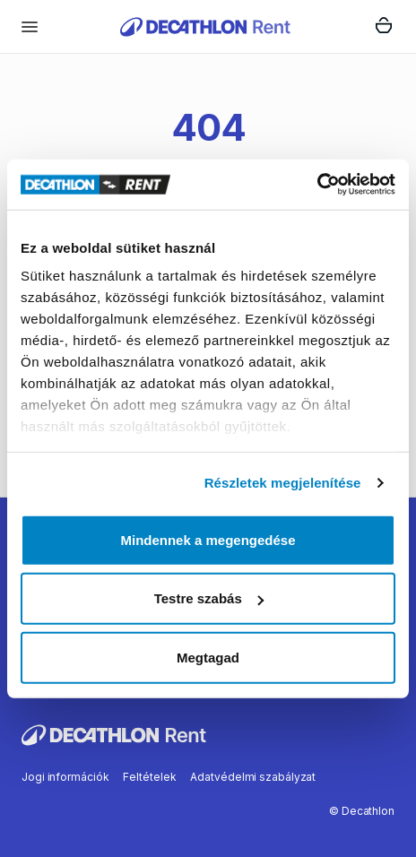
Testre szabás (209, 598)
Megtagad (208, 656)
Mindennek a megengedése (207, 539)
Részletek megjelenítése (282, 482)
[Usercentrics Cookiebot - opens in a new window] (316, 184)
